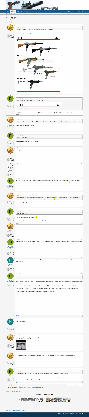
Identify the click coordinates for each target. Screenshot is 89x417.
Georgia (12, 254)
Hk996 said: (19, 275)
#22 (82, 95)
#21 (82, 24)
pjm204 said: (19, 27)
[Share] (80, 25)
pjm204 (8, 19)
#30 (82, 223)
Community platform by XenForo (38, 415)
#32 (82, 257)
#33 (82, 273)
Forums (13, 11)
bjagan (10, 170)
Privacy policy (72, 413)
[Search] (80, 11)
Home (8, 11)
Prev (8, 22)
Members (27, 11)
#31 (82, 239)
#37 (82, 368)
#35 (82, 334)
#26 (82, 163)
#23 (82, 117)
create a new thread (32, 387)
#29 (82, 208)
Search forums (13, 13)
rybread (10, 31)
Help (77, 413)
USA (13, 270)
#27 (82, 178)
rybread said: (19, 98)
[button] (23, 11)
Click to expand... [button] (49, 109)
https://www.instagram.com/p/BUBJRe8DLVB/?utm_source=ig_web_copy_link (33, 220)
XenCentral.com (57, 415)
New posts (8, 13)
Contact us (60, 413)
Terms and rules (66, 413)
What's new (19, 11)
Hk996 (10, 264)
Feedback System (51, 415)
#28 (82, 193)
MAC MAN (10, 246)
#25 (82, 147)
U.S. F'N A (12, 37)
